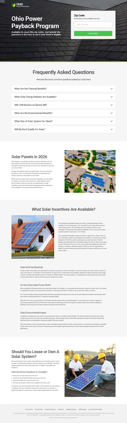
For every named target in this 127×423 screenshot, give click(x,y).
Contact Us (61, 409)
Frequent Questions (50, 409)
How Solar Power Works (95, 409)
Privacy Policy (39, 409)
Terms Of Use (29, 409)
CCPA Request (82, 409)
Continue (93, 33)
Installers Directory (71, 409)
